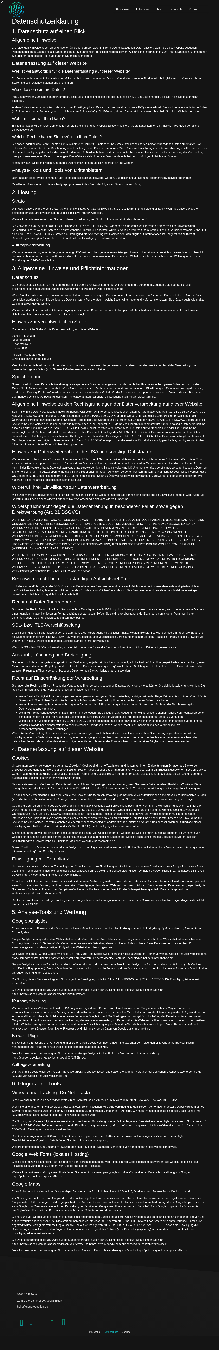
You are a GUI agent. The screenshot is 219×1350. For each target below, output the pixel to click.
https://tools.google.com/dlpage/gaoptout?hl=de (78, 1051)
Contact (193, 11)
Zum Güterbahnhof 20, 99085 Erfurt (49, 1304)
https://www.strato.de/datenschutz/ (126, 223)
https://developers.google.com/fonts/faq (110, 1177)
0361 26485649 (31, 1298)
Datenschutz (111, 1342)
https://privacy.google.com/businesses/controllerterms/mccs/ (48, 998)
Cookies (131, 1342)
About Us (176, 11)
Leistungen (142, 11)
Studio (160, 11)
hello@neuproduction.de (39, 1309)
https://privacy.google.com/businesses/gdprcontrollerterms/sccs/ (127, 1248)
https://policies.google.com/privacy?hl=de (37, 1181)
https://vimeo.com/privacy (93, 1144)
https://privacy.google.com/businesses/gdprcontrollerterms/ (47, 1248)
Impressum (90, 1342)
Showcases (122, 11)
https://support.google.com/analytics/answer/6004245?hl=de (48, 1062)
